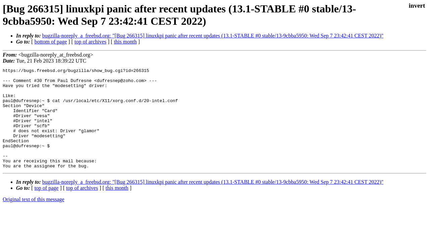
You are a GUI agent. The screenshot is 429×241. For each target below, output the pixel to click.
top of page (47, 208)
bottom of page (51, 42)
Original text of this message (33, 219)
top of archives (90, 42)
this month (125, 42)
